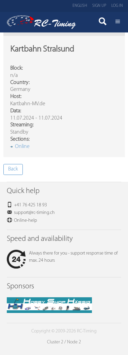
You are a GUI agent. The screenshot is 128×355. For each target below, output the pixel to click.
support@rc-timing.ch (34, 212)
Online (22, 146)
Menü (118, 22)
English (80, 6)
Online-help (25, 220)
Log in (117, 6)
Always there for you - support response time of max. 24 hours (62, 257)
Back (13, 169)
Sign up (99, 6)
